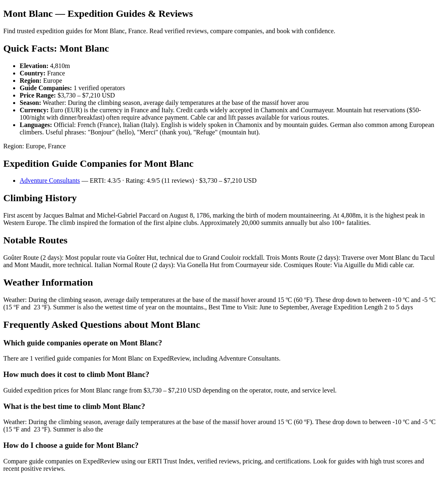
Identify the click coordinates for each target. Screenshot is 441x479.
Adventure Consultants (50, 180)
